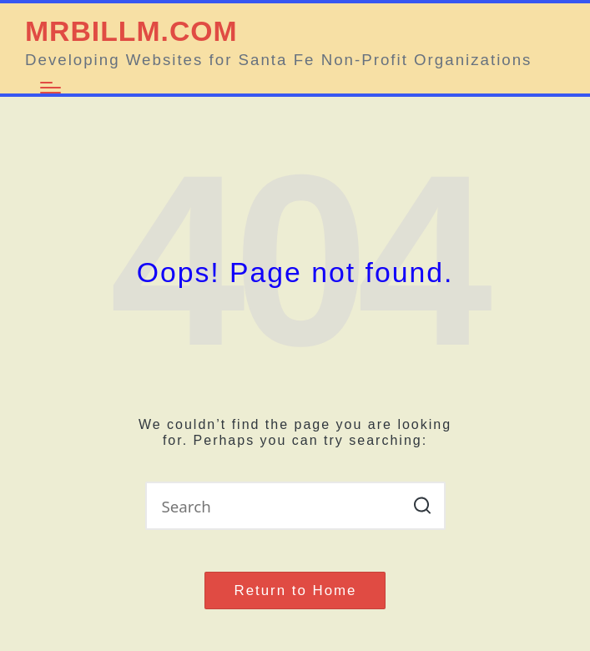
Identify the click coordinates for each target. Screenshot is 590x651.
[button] (422, 506)
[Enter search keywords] (295, 506)
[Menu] (50, 87)
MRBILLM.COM (131, 31)
